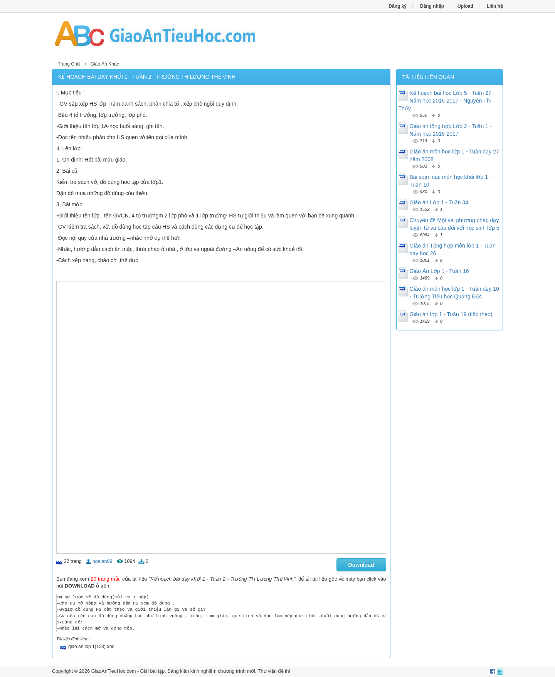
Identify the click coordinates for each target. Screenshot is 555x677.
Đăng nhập (432, 6)
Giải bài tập (152, 671)
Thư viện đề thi (274, 671)
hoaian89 (102, 561)
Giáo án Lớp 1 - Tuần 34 (439, 202)
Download (361, 565)
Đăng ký (397, 6)
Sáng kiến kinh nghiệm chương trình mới (211, 671)
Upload (465, 6)
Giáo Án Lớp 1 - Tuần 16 (439, 271)
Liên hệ (495, 6)
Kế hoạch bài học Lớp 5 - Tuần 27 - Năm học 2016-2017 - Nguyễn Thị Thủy (447, 100)
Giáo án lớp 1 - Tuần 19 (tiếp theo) (451, 314)
